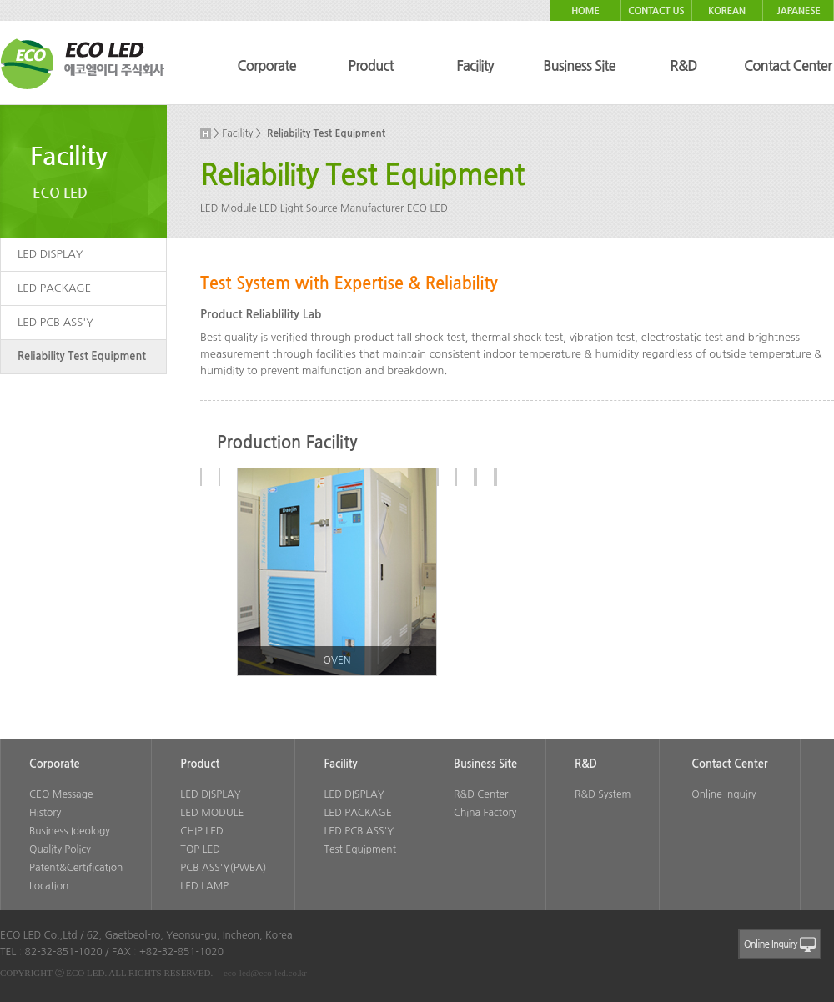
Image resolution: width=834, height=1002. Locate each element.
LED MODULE (212, 813)
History (45, 813)
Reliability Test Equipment (82, 356)
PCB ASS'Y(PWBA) (223, 868)
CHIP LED (201, 831)
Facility (474, 66)
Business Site (579, 66)
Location (48, 886)
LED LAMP (204, 886)
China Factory (485, 813)
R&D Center (481, 794)
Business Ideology (69, 831)
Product (370, 66)
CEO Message (61, 794)
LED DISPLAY (50, 253)
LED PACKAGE (54, 288)
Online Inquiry (723, 794)
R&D (683, 66)
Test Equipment (360, 849)
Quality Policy (60, 849)
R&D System (603, 794)
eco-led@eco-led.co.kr (265, 973)
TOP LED (200, 849)
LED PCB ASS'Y (55, 322)
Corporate (266, 66)
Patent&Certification (76, 868)
